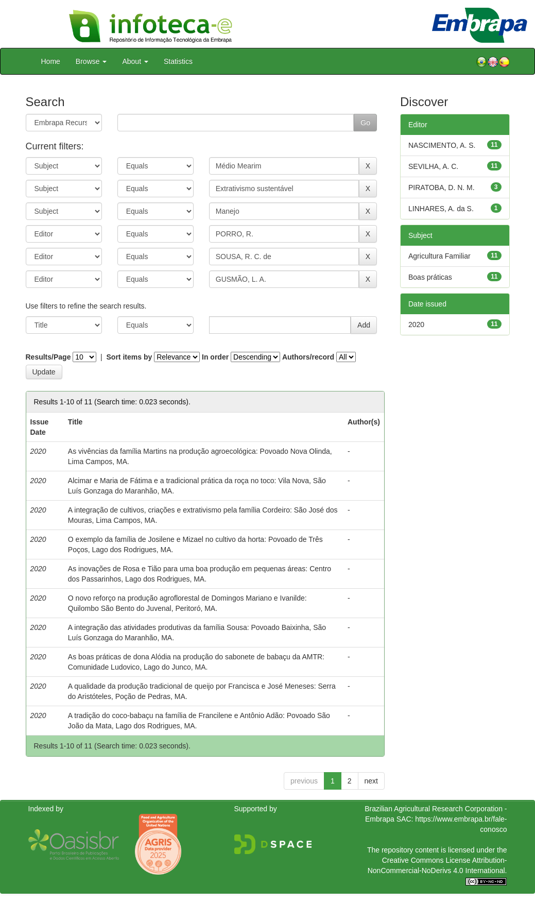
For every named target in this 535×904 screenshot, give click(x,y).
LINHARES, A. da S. (441, 208)
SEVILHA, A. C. (433, 166)
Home (50, 61)
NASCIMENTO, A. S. (441, 145)
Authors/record (308, 357)
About (135, 61)
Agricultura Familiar (439, 256)
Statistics (178, 61)
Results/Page (48, 357)
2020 (416, 324)
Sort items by (129, 357)
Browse (91, 61)
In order (215, 357)
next (371, 781)
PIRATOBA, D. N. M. (441, 187)
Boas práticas (430, 277)
